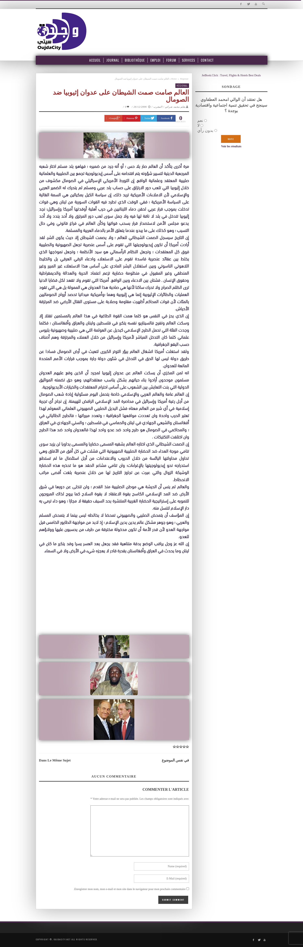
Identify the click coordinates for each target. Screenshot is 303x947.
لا (198, 125)
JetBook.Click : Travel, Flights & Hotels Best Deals (231, 75)
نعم (200, 120)
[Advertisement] (114, 603)
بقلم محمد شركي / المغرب (169, 106)
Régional (184, 79)
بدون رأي (205, 130)
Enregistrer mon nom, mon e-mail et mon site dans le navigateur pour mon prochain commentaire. (130, 889)
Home (174, 79)
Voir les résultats (231, 146)
